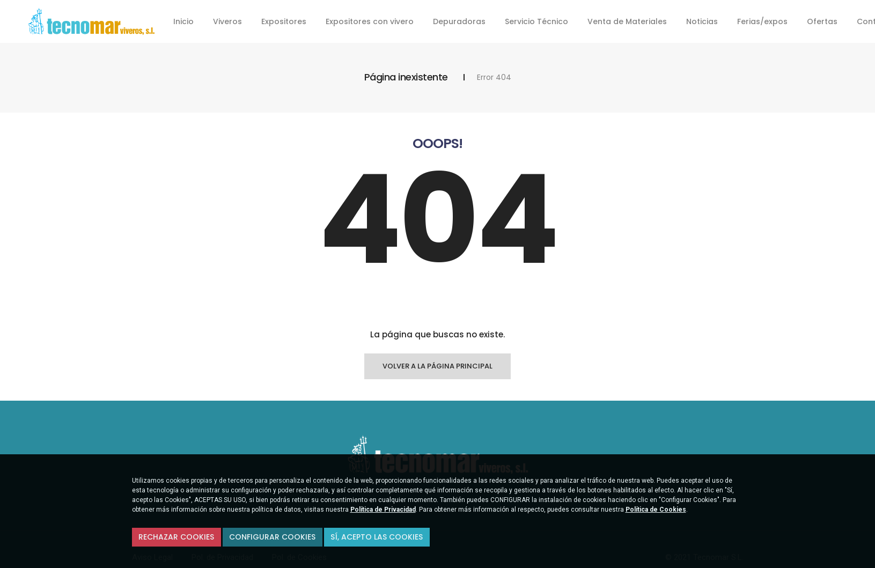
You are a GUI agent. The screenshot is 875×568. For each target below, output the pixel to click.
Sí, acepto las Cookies (376, 537)
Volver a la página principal (437, 366)
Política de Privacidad (383, 509)
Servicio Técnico (536, 21)
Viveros (227, 21)
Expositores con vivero (370, 21)
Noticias (702, 21)
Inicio (183, 21)
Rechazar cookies (176, 537)
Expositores (283, 21)
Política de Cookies (656, 509)
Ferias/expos (762, 21)
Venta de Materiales (627, 21)
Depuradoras (459, 21)
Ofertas (822, 21)
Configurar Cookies (272, 537)
